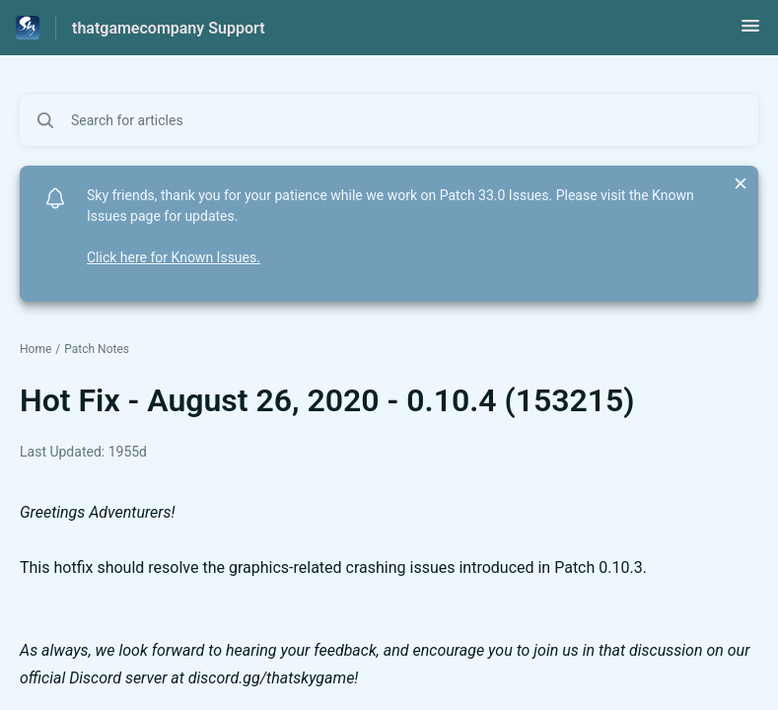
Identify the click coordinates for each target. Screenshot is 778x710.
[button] (750, 32)
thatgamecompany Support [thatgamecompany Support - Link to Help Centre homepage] (168, 28)
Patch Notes (96, 349)
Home (35, 349)
